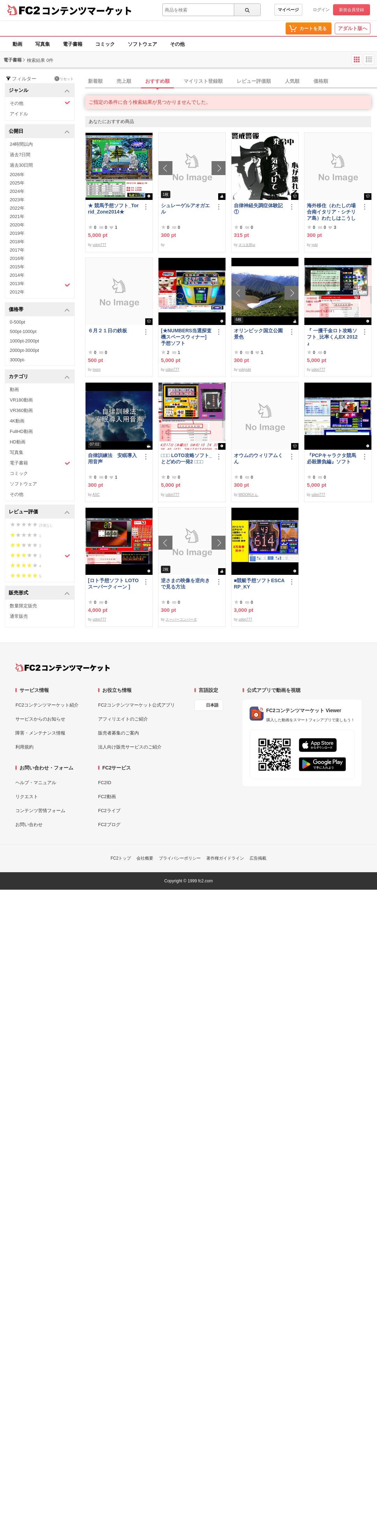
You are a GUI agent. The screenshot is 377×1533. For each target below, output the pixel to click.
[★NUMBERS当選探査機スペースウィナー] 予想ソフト (187, 337)
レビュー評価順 (254, 81)
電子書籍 (72, 44)
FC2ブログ (109, 824)
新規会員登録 (351, 9)
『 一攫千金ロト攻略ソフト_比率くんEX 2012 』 (332, 337)
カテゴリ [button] (39, 377)
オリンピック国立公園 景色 (260, 334)
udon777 (99, 245)
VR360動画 (21, 410)
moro (97, 369)
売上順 (124, 81)
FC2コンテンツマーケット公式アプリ (136, 705)
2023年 (17, 199)
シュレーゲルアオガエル (185, 209)
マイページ (288, 9)
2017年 (17, 250)
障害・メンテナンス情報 (40, 733)
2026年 (17, 174)
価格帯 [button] (39, 309)
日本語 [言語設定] (212, 705)
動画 (17, 44)
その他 (177, 44)
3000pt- (17, 359)
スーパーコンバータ (181, 619)
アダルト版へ (352, 28)
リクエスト (26, 796)
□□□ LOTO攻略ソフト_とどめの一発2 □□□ (186, 458)
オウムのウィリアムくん (258, 458)
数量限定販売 (23, 605)
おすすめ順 (157, 81)
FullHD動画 (21, 431)
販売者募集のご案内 (118, 733)
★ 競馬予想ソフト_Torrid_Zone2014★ (113, 209)
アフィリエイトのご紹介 (123, 719)
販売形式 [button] (39, 593)
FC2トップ (121, 858)
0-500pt (17, 322)
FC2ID (104, 782)
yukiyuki (244, 369)
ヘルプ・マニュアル (35, 782)
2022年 (17, 208)
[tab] (231, 81)
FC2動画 (107, 796)
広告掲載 (258, 858)
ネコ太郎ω (246, 245)
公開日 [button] (39, 131)
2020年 (17, 224)
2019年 (17, 233)
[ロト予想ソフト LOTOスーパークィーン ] (113, 584)
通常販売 (19, 616)
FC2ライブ (109, 810)
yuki (314, 245)
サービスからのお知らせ (40, 719)
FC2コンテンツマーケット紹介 (47, 705)
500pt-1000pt (23, 331)
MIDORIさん (248, 495)
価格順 (320, 81)
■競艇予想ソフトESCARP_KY (259, 584)
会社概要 (144, 858)
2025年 (17, 183)
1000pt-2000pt (24, 341)
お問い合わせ (29, 824)
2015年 (17, 266)
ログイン (321, 9)
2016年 (17, 258)
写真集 (42, 44)
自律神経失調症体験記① (258, 209)
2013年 (40, 284)
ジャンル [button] (39, 90)
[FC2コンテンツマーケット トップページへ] (62, 667)
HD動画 (17, 441)
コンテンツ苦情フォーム (40, 810)
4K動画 (17, 421)
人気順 (292, 81)
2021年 (17, 216)
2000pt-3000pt (24, 350)
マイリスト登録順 (203, 81)
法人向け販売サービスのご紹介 (130, 747)
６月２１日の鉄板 (107, 330)
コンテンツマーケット (87, 10)
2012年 (17, 292)
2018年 (17, 241)
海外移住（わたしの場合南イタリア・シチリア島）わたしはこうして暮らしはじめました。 (331, 212)
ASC (96, 495)
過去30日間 (21, 165)
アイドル (19, 113)
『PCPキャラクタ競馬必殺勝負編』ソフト (331, 458)
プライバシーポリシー (180, 858)
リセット (64, 78)
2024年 (17, 191)
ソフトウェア (142, 44)
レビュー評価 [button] (39, 512)
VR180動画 (21, 400)
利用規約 (24, 747)
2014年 (17, 275)
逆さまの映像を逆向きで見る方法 (185, 584)
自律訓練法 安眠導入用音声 (112, 458)
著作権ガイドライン (225, 858)
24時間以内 (21, 144)
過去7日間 (20, 154)
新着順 (95, 81)
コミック (105, 44)
